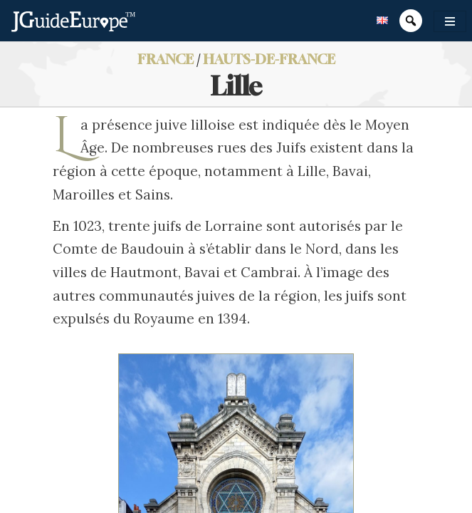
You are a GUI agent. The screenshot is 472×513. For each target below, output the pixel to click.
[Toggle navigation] (450, 21)
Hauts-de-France (269, 59)
